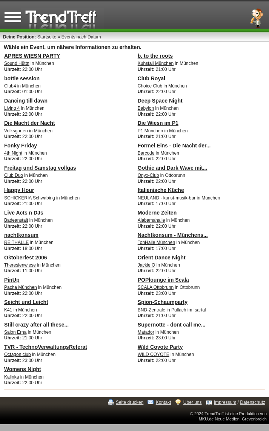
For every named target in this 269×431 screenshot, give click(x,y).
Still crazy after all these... (36, 325)
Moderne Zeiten (157, 213)
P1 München (150, 130)
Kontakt (163, 402)
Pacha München (20, 287)
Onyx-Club (148, 175)
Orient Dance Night (162, 258)
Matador (146, 332)
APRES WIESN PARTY (32, 56)
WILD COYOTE (153, 354)
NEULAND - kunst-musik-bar (166, 198)
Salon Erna (15, 332)
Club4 (10, 86)
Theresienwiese (20, 265)
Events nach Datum (81, 37)
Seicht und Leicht (26, 302)
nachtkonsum (21, 235)
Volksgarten (16, 130)
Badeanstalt (16, 220)
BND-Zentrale (151, 310)
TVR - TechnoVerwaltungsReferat (45, 347)
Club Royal (151, 78)
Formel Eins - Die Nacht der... (174, 146)
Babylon (146, 108)
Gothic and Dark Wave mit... (173, 168)
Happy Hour (19, 190)
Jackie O (146, 265)
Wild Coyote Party (160, 347)
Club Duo (13, 175)
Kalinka (11, 377)
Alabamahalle (151, 220)
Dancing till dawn (26, 101)
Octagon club (17, 354)
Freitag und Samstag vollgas (40, 168)
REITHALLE (16, 242)
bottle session (22, 78)
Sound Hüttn (16, 63)
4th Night (13, 153)
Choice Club (150, 86)
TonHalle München (156, 242)
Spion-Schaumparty (163, 302)
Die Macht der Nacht (29, 123)
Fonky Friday (20, 146)
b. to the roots (155, 56)
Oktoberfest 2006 (25, 258)
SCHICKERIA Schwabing (29, 198)
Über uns (192, 402)
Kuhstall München (156, 63)
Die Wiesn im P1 (158, 123)
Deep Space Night (160, 101)
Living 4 (12, 108)
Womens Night (22, 369)
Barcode (146, 153)
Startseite (47, 37)
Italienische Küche (161, 190)
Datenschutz (252, 402)
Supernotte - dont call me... (172, 325)
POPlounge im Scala (163, 280)
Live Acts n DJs (23, 213)
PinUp (11, 280)
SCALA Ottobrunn (156, 287)
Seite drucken (129, 402)
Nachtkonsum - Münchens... (173, 235)
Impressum (225, 402)
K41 (8, 310)
